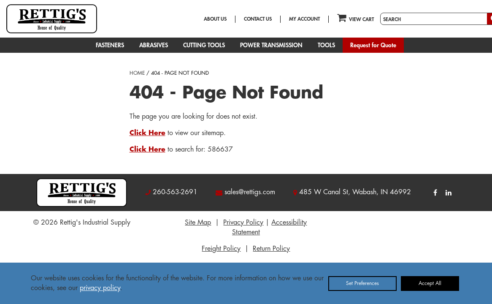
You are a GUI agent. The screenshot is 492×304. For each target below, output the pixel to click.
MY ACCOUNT (304, 19)
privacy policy (100, 288)
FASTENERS (110, 45)
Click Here (147, 133)
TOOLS (326, 45)
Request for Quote (373, 45)
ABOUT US (215, 19)
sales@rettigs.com (249, 192)
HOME (137, 73)
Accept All (430, 283)
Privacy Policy (243, 222)
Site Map (198, 222)
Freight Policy (221, 248)
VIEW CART (355, 17)
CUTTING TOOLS (204, 45)
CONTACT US (258, 19)
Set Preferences (362, 283)
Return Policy (271, 248)
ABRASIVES (153, 45)
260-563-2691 (175, 192)
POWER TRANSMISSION (271, 45)
